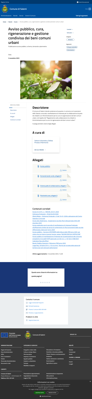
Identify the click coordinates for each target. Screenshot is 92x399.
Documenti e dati (5, 363)
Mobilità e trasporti (29, 365)
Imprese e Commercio (30, 357)
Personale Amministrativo (8, 361)
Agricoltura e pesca (51, 363)
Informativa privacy (51, 378)
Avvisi (15, 22)
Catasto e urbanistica (30, 361)
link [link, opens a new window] (62, 389)
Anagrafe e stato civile (30, 350)
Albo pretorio (50, 376)
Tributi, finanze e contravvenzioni (55, 354)
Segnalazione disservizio (30, 376)
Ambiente (49, 356)
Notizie (71, 350)
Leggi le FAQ (27, 378)
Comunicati (72, 352)
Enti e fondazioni (5, 357)
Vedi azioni (70, 33)
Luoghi (71, 364)
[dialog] (46, 389)
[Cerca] (89, 9)
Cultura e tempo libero (30, 352)
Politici (3, 359)
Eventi (71, 362)
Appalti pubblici (28, 359)
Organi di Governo (6, 350)
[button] (46, 396)
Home (4, 22)
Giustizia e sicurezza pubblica (54, 352)
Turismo (26, 363)
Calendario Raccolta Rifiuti (40, 241)
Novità (10, 22)
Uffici (2, 354)
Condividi (70, 29)
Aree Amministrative (6, 352)
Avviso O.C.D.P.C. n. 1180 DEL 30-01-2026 (45, 212)
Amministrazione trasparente (54, 374)
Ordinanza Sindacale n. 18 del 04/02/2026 (45, 214)
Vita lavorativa (28, 354)
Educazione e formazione (53, 350)
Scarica (63, 170)
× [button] (90, 381)
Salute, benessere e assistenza (55, 359)
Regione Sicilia (5, 2)
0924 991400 (10, 378)
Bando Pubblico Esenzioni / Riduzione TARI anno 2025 (49, 243)
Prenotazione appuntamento (32, 374)
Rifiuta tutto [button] (52, 392)
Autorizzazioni (50, 361)
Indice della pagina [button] (15, 105)
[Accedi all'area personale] (83, 2)
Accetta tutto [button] (40, 392)
